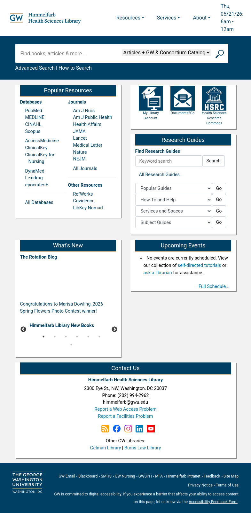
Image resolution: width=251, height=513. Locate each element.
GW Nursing (125, 476)
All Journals (85, 168)
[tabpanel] (68, 327)
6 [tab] (99, 336)
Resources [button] (128, 18)
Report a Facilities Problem (125, 416)
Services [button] (166, 18)
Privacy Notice (200, 485)
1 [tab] (43, 336)
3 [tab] (66, 336)
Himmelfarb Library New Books (62, 325)
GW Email (67, 476)
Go (219, 188)
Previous (23, 329)
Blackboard (88, 476)
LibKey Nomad (88, 208)
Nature (80, 152)
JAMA (79, 131)
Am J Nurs (84, 110)
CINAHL (33, 124)
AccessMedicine (42, 141)
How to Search (75, 68)
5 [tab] (88, 336)
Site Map (231, 476)
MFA (159, 476)
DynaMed (34, 171)
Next (114, 329)
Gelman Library (105, 448)
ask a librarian (158, 273)
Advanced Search (35, 68)
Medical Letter (88, 145)
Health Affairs (87, 124)
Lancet (80, 138)
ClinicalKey (36, 148)
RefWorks (83, 194)
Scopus (33, 131)
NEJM (79, 159)
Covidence (84, 201)
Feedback (212, 476)
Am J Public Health (92, 117)
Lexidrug (34, 178)
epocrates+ (36, 185)
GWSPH (145, 476)
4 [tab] (77, 336)
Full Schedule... (214, 286)
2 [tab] (54, 336)
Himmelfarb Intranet (183, 476)
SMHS (106, 476)
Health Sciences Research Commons (214, 111)
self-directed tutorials (199, 265)
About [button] (200, 18)
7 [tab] (71, 344)
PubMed (33, 110)
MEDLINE (34, 117)
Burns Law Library (142, 448)
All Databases (39, 202)
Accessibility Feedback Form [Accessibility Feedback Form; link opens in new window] (213, 502)
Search (214, 161)
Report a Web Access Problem (126, 409)
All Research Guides (159, 174)
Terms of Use (227, 485)
